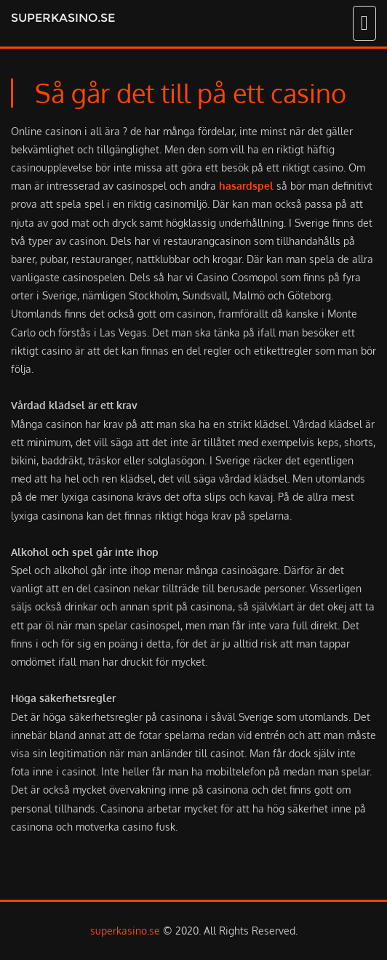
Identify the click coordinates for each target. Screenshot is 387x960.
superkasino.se (63, 18)
